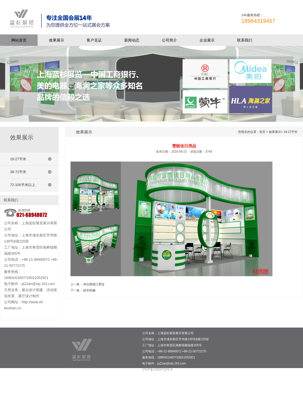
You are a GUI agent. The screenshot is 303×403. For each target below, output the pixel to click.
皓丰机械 (89, 290)
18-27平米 (18, 159)
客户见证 (94, 40)
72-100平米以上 (22, 185)
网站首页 (19, 40)
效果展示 (56, 40)
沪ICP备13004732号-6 (157, 369)
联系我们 (244, 40)
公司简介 (169, 40)
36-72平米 (18, 172)
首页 (262, 132)
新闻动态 (131, 40)
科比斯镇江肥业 (94, 284)
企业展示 (207, 40)
